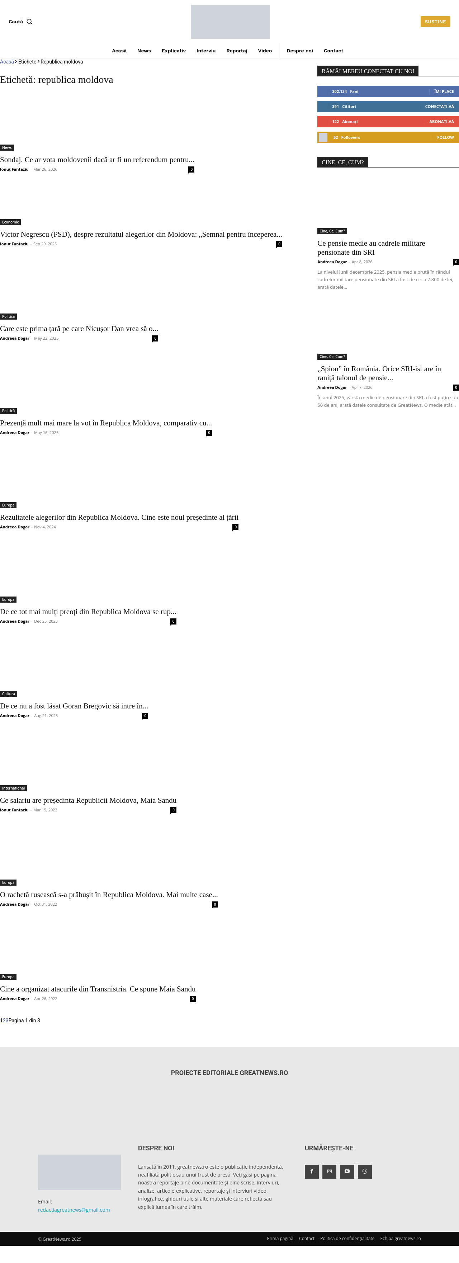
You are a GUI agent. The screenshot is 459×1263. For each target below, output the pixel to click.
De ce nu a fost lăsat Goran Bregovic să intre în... (74, 706)
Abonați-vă (441, 121)
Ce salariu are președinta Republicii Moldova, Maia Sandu (88, 800)
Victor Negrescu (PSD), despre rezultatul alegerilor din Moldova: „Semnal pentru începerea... (141, 234)
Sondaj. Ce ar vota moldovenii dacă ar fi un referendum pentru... (97, 159)
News (7, 147)
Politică (8, 316)
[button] (22, 21)
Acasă (7, 62)
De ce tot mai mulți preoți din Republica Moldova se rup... (88, 611)
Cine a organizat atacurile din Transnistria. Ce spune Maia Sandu (98, 989)
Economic (10, 222)
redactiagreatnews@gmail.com (74, 1209)
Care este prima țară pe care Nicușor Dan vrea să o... (79, 328)
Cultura (8, 693)
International (13, 788)
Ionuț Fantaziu (14, 169)
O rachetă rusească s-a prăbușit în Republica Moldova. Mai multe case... (109, 894)
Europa (8, 505)
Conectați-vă (439, 106)
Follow (445, 137)
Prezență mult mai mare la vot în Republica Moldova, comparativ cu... (106, 423)
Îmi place (444, 91)
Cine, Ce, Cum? (332, 231)
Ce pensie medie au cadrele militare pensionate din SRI (371, 247)
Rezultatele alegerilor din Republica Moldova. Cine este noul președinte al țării (119, 517)
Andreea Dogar (14, 338)
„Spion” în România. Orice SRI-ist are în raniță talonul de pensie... (379, 373)
